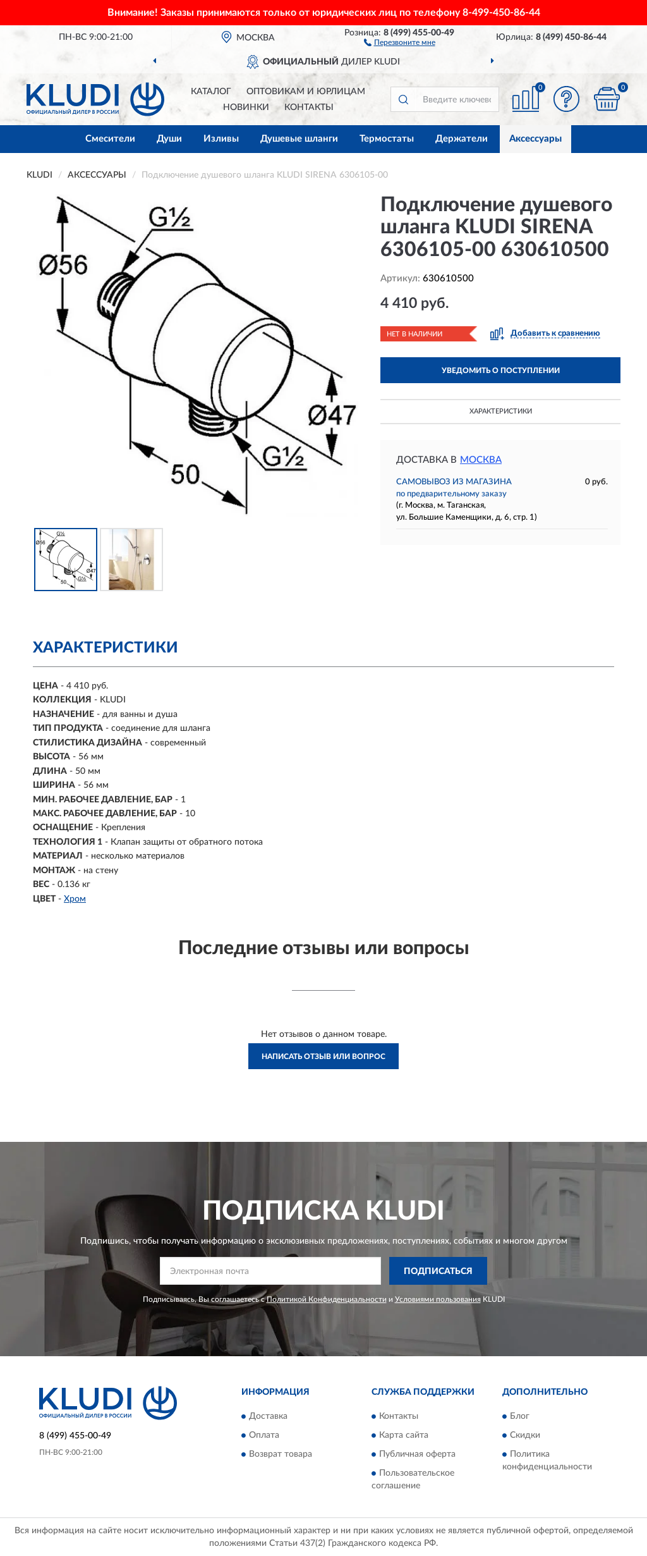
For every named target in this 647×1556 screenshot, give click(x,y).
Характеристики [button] (500, 411)
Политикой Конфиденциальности (327, 1299)
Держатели (461, 139)
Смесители (110, 139)
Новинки (246, 107)
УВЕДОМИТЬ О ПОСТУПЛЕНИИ (501, 370)
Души (169, 139)
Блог (519, 1416)
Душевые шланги (299, 139)
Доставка (268, 1416)
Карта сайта (403, 1435)
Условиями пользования (438, 1299)
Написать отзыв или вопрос (323, 1056)
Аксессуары (535, 139)
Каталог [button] (211, 91)
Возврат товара (280, 1454)
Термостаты (387, 139)
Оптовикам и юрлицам (305, 91)
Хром (75, 899)
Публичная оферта (417, 1454)
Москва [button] (481, 460)
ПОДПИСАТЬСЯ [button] (438, 1271)
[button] (399, 42)
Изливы (221, 139)
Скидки (525, 1435)
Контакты (309, 107)
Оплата (264, 1435)
